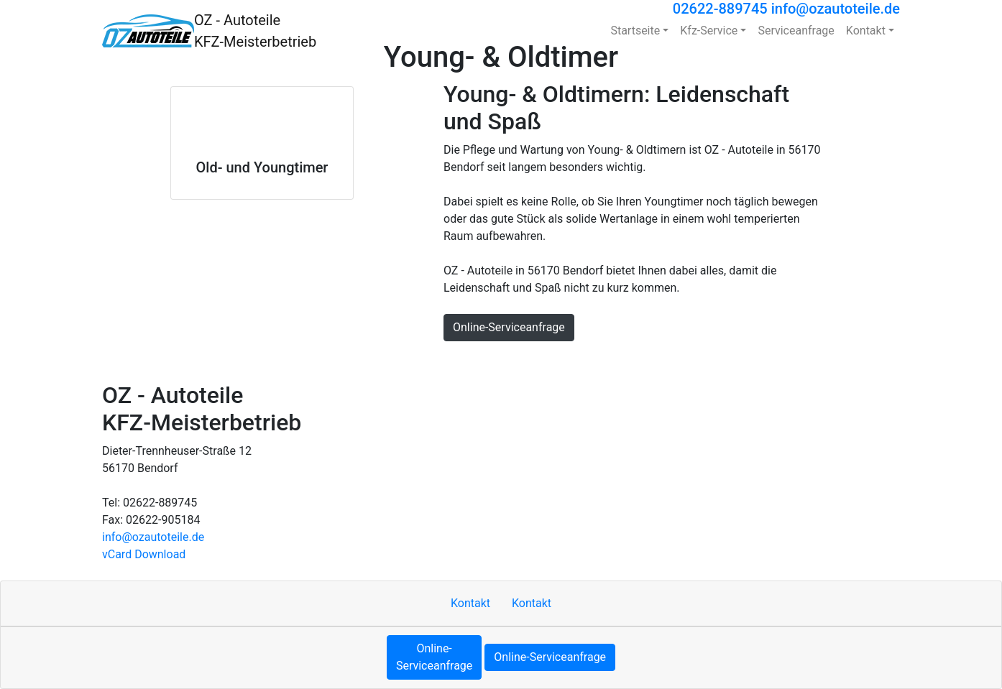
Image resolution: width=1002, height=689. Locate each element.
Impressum (529, 361)
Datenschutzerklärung (678, 361)
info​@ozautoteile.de (153, 537)
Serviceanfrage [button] (796, 30)
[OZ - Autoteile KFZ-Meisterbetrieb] (148, 31)
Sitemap (590, 361)
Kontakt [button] (866, 30)
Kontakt (468, 361)
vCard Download (143, 554)
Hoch (423, 361)
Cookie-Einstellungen (851, 361)
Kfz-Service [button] (708, 30)
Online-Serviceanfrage (509, 327)
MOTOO (766, 361)
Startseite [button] (635, 30)
